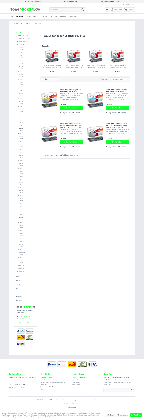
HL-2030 (20, 117)
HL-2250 (20, 152)
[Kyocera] (44, 16)
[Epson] (36, 16)
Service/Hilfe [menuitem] (128, 5)
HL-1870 (20, 114)
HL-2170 (20, 147)
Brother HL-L (21, 266)
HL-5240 (20, 222)
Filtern (45, 79)
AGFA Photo (46, 155)
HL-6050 (20, 255)
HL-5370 (20, 239)
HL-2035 (20, 120)
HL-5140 (20, 214)
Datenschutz (76, 382)
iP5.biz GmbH (76, 404)
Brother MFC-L (22, 271)
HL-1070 (20, 58)
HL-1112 (20, 63)
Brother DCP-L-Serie (23, 39)
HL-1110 (20, 61)
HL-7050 (20, 260)
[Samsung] (72, 16)
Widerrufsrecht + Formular (49, 387)
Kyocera (18, 284)
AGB (41, 389)
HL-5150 (20, 217)
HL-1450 (20, 93)
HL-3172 (20, 182)
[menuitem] (67, 9)
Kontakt (43, 380)
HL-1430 (20, 87)
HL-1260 (20, 82)
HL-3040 (20, 158)
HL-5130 (20, 212)
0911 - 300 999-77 (17, 384)
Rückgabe (43, 384)
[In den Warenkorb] (71, 108)
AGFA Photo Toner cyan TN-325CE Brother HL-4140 (74, 66)
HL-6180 (20, 257)
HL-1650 (20, 104)
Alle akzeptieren (122, 415)
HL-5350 (20, 236)
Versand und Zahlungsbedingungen (52, 382)
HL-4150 (20, 195)
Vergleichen (65, 113)
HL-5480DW (21, 252)
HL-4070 (20, 190)
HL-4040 (20, 185)
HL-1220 (20, 71)
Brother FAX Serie (23, 41)
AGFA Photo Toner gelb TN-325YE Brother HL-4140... (118, 66)
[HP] (56, 16)
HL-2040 (20, 125)
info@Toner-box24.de (24, 323)
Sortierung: (104, 79)
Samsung (19, 300)
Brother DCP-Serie (23, 36)
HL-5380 (20, 241)
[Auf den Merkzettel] (76, 113)
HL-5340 (20, 233)
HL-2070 (20, 133)
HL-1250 (20, 79)
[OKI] (51, 16)
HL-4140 (20, 193)
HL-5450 (20, 247)
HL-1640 (20, 101)
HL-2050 (20, 128)
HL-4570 (20, 198)
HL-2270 (20, 155)
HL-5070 (20, 209)
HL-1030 (20, 47)
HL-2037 (20, 123)
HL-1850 (20, 112)
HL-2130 (20, 136)
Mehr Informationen (52, 417)
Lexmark (19, 296)
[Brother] (19, 16)
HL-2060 (20, 131)
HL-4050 (20, 187)
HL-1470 (20, 96)
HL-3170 (20, 179)
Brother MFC (21, 269)
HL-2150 (20, 144)
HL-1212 (20, 69)
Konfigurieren (136, 415)
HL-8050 (20, 263)
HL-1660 (20, 106)
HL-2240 (20, 150)
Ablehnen (110, 415)
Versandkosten (68, 400)
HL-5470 (20, 249)
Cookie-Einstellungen (79, 377)
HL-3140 (20, 168)
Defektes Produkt (46, 377)
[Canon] (28, 16)
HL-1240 (20, 77)
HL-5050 (20, 206)
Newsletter (75, 380)
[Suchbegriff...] (67, 9)
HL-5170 (20, 220)
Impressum (76, 384)
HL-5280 (20, 230)
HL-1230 (20, 74)
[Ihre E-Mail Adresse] (116, 390)
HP (17, 292)
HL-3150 (20, 174)
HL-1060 (20, 55)
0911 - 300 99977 (24, 316)
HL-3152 (20, 176)
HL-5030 (20, 201)
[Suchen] (82, 9)
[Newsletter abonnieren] (132, 390)
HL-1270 (20, 85)
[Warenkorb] (129, 9)
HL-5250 (20, 225)
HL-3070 (20, 163)
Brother (18, 32)
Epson (18, 280)
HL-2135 (20, 139)
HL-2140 (20, 141)
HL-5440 (20, 244)
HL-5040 (20, 203)
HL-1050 (20, 52)
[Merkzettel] (107, 9)
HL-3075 (20, 166)
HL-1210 (20, 66)
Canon (18, 276)
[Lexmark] (62, 16)
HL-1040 (20, 50)
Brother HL (21, 44)
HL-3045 (20, 160)
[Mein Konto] (116, 9)
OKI (17, 288)
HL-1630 (20, 98)
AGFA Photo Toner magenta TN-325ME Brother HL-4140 (96, 66)
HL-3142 (20, 171)
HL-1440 (20, 90)
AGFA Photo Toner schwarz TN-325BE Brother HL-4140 (52, 66)
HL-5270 (20, 228)
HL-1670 (20, 109)
